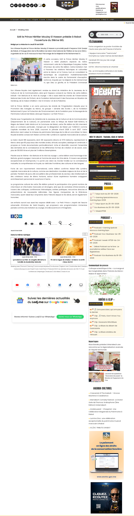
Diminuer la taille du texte (44, 231)
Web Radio (95, 20)
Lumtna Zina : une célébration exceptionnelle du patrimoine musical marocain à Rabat (106, 400)
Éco (28, 20)
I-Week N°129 (100, 208)
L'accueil (14, 20)
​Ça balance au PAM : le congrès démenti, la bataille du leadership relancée (29, 268)
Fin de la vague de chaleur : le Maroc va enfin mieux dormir (67, 268)
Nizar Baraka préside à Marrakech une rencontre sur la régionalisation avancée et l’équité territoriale (106, 334)
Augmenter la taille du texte (74, 224)
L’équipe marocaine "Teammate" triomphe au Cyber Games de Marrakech (106, 53)
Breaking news (26, 29)
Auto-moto (75, 20)
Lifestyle (50, 20)
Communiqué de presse (51, 273)
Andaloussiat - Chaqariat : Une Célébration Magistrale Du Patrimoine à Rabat (105, 394)
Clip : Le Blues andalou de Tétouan (107, 323)
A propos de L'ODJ (24, 504)
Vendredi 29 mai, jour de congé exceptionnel (105, 58)
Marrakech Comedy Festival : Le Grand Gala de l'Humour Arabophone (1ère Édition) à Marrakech (105, 387)
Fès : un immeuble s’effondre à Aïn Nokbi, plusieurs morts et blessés (104, 67)
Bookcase (80, 279)
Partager (62, 231)
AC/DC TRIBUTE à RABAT (98, 405)
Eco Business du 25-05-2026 (105, 204)
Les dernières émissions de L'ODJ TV (32, 279)
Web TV (105, 20)
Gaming (37, 273)
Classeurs (111, 186)
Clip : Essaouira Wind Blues (104, 313)
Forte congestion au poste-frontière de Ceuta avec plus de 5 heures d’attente (106, 47)
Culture (58, 20)
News (22, 20)
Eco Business (67, 273)
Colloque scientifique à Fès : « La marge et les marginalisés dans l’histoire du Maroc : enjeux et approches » (106, 263)
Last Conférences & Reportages (62, 279)
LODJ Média (43, 281)
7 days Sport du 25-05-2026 (105, 201)
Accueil (13, 29)
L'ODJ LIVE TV (80, 504)
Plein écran (119, 141)
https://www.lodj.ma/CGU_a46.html (106, 176)
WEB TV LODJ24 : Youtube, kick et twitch (106, 132)
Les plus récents (96, 186)
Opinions (85, 20)
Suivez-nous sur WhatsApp (70, 327)
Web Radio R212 (110, 504)
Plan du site (61, 513)
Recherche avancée (96, 75)
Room (75, 276)
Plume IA (28, 273)
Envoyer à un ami (30, 224)
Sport (66, 20)
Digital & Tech (80, 273)
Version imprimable (50, 224)
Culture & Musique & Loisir (45, 276)
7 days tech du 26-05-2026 (105, 192)
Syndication (72, 513)
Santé (42, 20)
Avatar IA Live (54, 281)
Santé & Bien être (18, 276)
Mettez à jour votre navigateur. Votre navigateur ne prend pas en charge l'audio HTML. (109, 34)
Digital (35, 20)
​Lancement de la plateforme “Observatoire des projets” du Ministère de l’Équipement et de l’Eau (114, 363)
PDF (112, 20)
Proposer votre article (53, 504)
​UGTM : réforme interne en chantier (102, 62)
